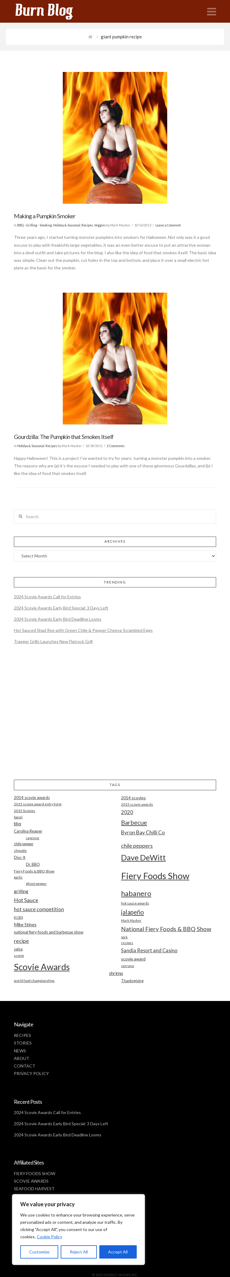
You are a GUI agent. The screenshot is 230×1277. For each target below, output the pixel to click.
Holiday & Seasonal (66, 225)
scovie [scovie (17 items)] (19, 955)
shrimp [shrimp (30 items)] (116, 973)
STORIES (23, 1042)
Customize (39, 1251)
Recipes (87, 225)
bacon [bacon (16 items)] (18, 817)
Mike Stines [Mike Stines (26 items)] (25, 924)
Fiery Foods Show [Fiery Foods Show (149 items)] (155, 875)
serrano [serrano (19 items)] (127, 965)
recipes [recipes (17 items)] (127, 943)
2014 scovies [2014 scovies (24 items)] (133, 797)
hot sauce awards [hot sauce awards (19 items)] (135, 903)
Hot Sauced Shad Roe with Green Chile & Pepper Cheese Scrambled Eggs (83, 630)
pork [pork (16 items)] (124, 937)
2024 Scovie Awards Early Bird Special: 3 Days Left (61, 607)
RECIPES (22, 1035)
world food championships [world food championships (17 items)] (34, 981)
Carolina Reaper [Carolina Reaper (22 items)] (28, 831)
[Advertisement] (115, 717)
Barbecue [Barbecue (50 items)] (134, 822)
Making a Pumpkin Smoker (44, 216)
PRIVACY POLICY (31, 1073)
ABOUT (21, 1058)
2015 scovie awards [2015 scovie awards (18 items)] (137, 804)
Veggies (100, 225)
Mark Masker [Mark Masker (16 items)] (131, 920)
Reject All (79, 1251)
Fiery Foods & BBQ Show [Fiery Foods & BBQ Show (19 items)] (34, 871)
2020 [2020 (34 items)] (127, 812)
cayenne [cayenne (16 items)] (32, 838)
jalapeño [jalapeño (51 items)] (132, 912)
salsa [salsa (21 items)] (18, 949)
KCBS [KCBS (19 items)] (18, 917)
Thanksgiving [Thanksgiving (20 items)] (132, 981)
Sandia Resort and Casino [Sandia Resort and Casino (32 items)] (149, 950)
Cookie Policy (49, 1236)
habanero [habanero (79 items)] (136, 893)
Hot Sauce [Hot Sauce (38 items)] (26, 900)
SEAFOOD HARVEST (34, 1188)
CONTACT (24, 1065)
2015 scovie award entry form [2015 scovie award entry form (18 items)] (38, 804)
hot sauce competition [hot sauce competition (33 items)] (39, 909)
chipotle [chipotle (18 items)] (20, 851)
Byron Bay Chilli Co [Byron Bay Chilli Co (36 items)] (143, 832)
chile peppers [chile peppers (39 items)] (137, 845)
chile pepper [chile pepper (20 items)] (24, 844)
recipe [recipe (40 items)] (21, 940)
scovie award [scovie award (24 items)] (133, 958)
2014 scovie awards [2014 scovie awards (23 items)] (32, 797)
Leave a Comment (168, 225)
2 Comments (116, 446)
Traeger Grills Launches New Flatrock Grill (53, 641)
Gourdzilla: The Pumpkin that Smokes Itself (63, 436)
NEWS (20, 1050)
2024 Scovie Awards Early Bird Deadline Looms (57, 619)
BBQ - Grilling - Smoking (34, 225)
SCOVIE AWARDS (31, 1181)
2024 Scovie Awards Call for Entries (47, 596)
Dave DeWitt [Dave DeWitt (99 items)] (143, 857)
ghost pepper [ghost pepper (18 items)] (36, 883)
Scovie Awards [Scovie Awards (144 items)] (42, 966)
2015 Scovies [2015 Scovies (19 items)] (24, 810)
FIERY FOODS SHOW (34, 1173)
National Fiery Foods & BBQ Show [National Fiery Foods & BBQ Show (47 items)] (166, 928)
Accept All (118, 1251)
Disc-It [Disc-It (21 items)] (19, 857)
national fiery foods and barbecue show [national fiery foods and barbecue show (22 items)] (48, 932)
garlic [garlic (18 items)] (18, 877)
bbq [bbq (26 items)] (17, 823)
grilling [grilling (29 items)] (21, 891)
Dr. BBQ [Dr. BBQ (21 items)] (33, 864)
